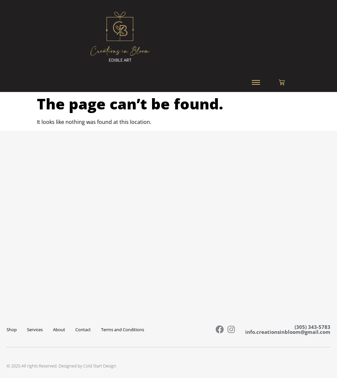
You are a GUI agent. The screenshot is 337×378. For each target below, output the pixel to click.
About (59, 330)
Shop (12, 330)
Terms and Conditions (122, 330)
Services (35, 330)
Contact (83, 330)
